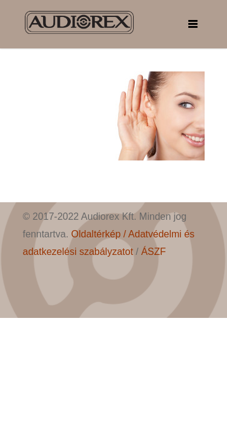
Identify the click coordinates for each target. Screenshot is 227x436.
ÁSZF (153, 251)
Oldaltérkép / (99, 234)
